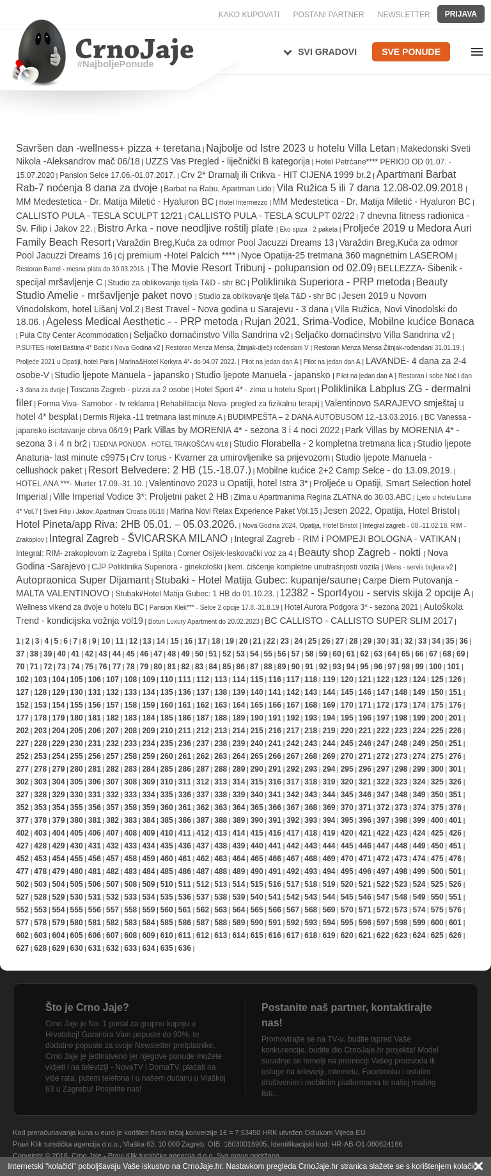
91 (309, 666)
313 (220, 781)
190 (257, 717)
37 (20, 653)
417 (292, 833)
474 (418, 858)
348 (400, 794)
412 (202, 833)
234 (148, 743)
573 (400, 909)
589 (238, 922)
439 (238, 845)
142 (292, 692)
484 (148, 871)
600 (437, 922)
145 (347, 692)
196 (365, 717)
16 (188, 641)
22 (271, 641)
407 (112, 833)
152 (22, 705)
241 (275, 743)
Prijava (461, 14)
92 (323, 666)
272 (383, 756)
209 (148, 730)
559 (148, 909)
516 (275, 884)
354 (58, 807)
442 (292, 845)
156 (94, 705)
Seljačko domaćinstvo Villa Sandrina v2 (212, 335)
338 (220, 794)
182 (112, 717)
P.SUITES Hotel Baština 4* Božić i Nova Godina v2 (88, 347)
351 (455, 794)
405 (76, 833)
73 (62, 666)
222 (383, 730)
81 (172, 666)
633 (130, 948)
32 (408, 641)
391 (275, 820)
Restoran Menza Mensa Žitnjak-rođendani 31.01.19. (388, 347)
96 (378, 666)
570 (347, 909)
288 (220, 769)
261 (184, 756)
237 (202, 743)
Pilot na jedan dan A (270, 361)
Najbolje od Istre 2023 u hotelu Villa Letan (300, 148)
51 (212, 653)
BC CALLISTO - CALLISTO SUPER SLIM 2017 (359, 621)
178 (40, 717)
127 (22, 692)
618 (310, 935)
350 (437, 794)
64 (391, 653)
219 (328, 730)
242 (292, 743)
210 (166, 730)
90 (296, 666)
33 (422, 641)
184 (148, 717)
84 (212, 666)
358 (130, 807)
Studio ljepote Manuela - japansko (123, 375)
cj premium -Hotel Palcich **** (176, 255)
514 (238, 884)
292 (292, 769)
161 (184, 705)
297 (383, 769)
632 (112, 948)
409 (148, 833)
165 (257, 705)
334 (148, 794)
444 (328, 845)
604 (58, 935)
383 (130, 820)
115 (257, 679)
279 (58, 769)
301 (455, 769)
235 (166, 743)
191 (275, 717)
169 (328, 705)
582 (112, 922)
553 (40, 909)
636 (184, 948)
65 (405, 653)
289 (238, 769)
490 (257, 871)
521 (365, 884)
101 (453, 666)
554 (58, 909)
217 (292, 730)
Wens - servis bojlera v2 (419, 567)
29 (367, 641)
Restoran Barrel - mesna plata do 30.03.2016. (81, 269)
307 (112, 781)
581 (94, 922)
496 (365, 871)
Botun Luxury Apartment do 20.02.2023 (204, 621)
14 (161, 641)
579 (58, 922)
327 (22, 794)
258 (130, 756)
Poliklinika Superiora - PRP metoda (331, 281)
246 (365, 743)
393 (310, 820)
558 (130, 909)
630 (76, 948)
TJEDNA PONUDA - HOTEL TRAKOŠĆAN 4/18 (160, 444)
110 (166, 679)
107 (112, 679)
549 (418, 897)
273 (400, 756)
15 (174, 641)
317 (292, 781)
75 (89, 666)
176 (455, 705)
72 (47, 666)
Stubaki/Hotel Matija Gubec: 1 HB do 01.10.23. (195, 593)
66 (419, 653)
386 (184, 820)
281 (94, 769)
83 (199, 666)
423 (400, 833)
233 (130, 743)
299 (418, 769)
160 (166, 705)
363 (220, 807)
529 (58, 897)
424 (418, 833)
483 (130, 871)
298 (400, 769)
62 (364, 653)
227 (22, 743)
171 (365, 705)
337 (202, 794)
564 (238, 909)
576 (455, 909)
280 (76, 769)
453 (40, 858)
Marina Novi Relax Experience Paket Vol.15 (244, 511)
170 (347, 705)
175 (437, 705)
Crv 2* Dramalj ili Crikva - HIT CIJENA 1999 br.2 (276, 175)
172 (383, 705)
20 (243, 641)
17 (202, 641)
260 (166, 756)
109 (148, 679)
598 (400, 922)
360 (166, 807)
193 (310, 717)
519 (328, 884)
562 (202, 909)
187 (202, 717)
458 (130, 858)
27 (340, 641)
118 (310, 679)
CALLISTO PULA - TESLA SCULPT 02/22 (271, 216)
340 (257, 794)
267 (292, 756)
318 (310, 781)
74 (75, 666)
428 (40, 845)
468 (310, 858)
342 (292, 794)
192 (292, 717)
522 (383, 884)
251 (455, 743)
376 (455, 807)
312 (202, 781)
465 (257, 858)
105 (76, 679)
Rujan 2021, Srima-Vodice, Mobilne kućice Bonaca (359, 321)
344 (328, 794)
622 (383, 935)
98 (405, 666)
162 (202, 705)
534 (148, 897)
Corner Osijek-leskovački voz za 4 (235, 553)
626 (455, 935)
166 (275, 705)
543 (310, 897)
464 (238, 858)
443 (310, 845)
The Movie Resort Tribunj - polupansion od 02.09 (261, 267)
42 (89, 653)
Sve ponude (411, 52)
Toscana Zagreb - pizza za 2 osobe (130, 389)
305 (76, 781)
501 (455, 871)
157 (112, 705)
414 (238, 833)
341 (275, 794)
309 (148, 781)
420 (347, 833)
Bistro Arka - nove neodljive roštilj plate (187, 228)
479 (58, 871)
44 (117, 653)
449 (418, 845)
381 (94, 820)
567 (292, 909)
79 (144, 666)
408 (130, 833)
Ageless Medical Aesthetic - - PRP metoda (143, 321)
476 (455, 858)
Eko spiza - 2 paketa (308, 229)
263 (220, 756)
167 (292, 705)
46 (144, 653)
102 (22, 679)
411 (184, 833)
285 (166, 769)
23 (285, 641)
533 (130, 897)
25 (312, 641)
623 (400, 935)
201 (455, 717)
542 (292, 897)
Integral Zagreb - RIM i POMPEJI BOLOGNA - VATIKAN (345, 539)
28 (353, 641)
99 (419, 666)
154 (58, 705)
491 (275, 871)
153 (40, 705)
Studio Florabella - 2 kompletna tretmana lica (323, 443)
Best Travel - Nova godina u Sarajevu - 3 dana (238, 309)
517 (292, 884)
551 (455, 897)
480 (76, 871)
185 (166, 717)
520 (347, 884)
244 (328, 743)
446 (365, 845)
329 (58, 794)
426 (455, 833)
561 (184, 909)
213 (220, 730)
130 (76, 692)
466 (275, 858)
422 (383, 833)
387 (202, 820)
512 (202, 884)
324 (418, 781)
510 (166, 884)
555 (76, 909)
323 (400, 781)
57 (296, 653)
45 (130, 653)
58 (309, 653)
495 (347, 871)
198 (400, 717)
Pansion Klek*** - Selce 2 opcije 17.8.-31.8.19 (215, 607)
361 (184, 807)
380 (76, 820)
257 (112, 756)
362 (202, 807)
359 (148, 807)
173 (400, 705)
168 (310, 705)
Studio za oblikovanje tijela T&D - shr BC (177, 282)
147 (383, 692)
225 (437, 730)
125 (437, 679)
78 (130, 666)
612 (202, 935)
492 (292, 871)
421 (365, 833)
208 (130, 730)
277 (22, 769)
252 (22, 756)
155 (76, 705)
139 (238, 692)
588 (220, 922)
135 (166, 692)
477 (22, 871)
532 (112, 897)
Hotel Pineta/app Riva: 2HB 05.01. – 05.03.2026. (126, 524)
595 (347, 922)
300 (437, 769)
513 (220, 884)
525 (437, 884)
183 (130, 717)
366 (275, 807)
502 (22, 884)
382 (112, 820)
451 (455, 845)
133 (130, 692)
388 (220, 820)
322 (383, 781)
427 (22, 845)
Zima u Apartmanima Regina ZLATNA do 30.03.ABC (323, 497)
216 (275, 730)
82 (185, 666)
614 (238, 935)
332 (112, 794)
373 (400, 807)
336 (184, 794)
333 (130, 794)
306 (94, 781)
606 (94, 935)
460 (166, 858)
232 (112, 743)
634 (148, 948)
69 (460, 653)
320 (347, 781)
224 (418, 730)
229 (58, 743)
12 (133, 641)
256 (94, 756)
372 (383, 807)
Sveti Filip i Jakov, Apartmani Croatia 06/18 (104, 511)
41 (75, 653)
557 (112, 909)
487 (202, 871)
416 (275, 833)
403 (40, 833)
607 (112, 935)
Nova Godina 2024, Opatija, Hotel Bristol (299, 525)
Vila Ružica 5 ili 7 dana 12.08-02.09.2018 (371, 187)
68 (446, 653)
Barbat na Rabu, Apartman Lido (217, 188)
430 (76, 845)
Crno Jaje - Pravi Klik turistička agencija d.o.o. (143, 1155)
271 (365, 756)
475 (437, 858)
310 (166, 781)
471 (365, 858)
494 (328, 871)
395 (347, 820)
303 (40, 781)
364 (238, 807)
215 (257, 730)
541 (275, 897)
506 (94, 884)
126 (455, 679)
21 (257, 641)
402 (22, 833)
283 (130, 769)
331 (94, 794)
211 (184, 730)
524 (418, 884)
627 (22, 948)
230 (76, 743)
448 (400, 845)
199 (418, 717)
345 (347, 794)
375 (437, 807)
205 (76, 730)
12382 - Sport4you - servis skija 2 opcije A (375, 592)
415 (257, 833)
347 (383, 794)
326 (455, 781)
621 (365, 935)
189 (238, 717)
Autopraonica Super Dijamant (83, 580)
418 (310, 833)
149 (418, 692)
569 (328, 909)
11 (119, 641)
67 (433, 653)
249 (418, 743)
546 (365, 897)
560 (166, 909)
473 (400, 858)
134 (148, 692)
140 (257, 692)
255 (76, 756)
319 (328, 781)
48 (172, 653)
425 (437, 833)
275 (437, 756)
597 (383, 922)
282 (112, 769)
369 (328, 807)
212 (202, 730)
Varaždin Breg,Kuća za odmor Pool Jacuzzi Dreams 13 (225, 242)
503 (40, 884)
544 (328, 897)
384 (148, 820)
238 (220, 743)
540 (257, 897)
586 (184, 922)
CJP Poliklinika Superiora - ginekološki (157, 566)
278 (40, 769)
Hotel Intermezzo (243, 202)
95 (364, 666)
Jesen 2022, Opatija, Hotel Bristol (389, 510)
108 (130, 679)
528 (40, 897)
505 (76, 884)
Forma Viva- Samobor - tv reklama (97, 403)
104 (58, 679)
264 (238, 756)
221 (365, 730)
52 (226, 653)
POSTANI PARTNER (328, 14)
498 (400, 871)
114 (238, 679)
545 (347, 897)
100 (435, 666)
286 (184, 769)
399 (418, 820)
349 (418, 794)
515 (257, 884)
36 (464, 641)
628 (40, 948)
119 (328, 679)
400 (437, 820)
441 (275, 845)
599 (418, 922)
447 (383, 845)
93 (336, 666)
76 (102, 666)
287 (202, 769)
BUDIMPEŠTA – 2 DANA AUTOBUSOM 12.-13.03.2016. (323, 417)
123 (400, 679)
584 (148, 922)
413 (220, 833)
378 (40, 820)
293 (310, 769)
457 (112, 858)
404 (58, 833)
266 (275, 756)
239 (238, 743)
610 (166, 935)
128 (40, 692)
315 (257, 781)
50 (199, 653)
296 (365, 769)
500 (437, 871)
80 (157, 666)
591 (275, 922)
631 (94, 948)
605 (76, 935)
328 (40, 794)
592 (292, 922)
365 (257, 807)
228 (40, 743)
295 (347, 769)
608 (130, 935)
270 (347, 756)
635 (166, 948)
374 (418, 807)
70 (20, 666)
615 (257, 935)
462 (202, 858)
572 (383, 909)
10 (106, 641)
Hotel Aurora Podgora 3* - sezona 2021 (351, 607)
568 (310, 909)
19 (230, 641)
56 (281, 653)
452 (22, 858)
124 (418, 679)
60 (336, 653)
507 (112, 884)
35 (450, 641)
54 (254, 653)
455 (76, 858)
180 (76, 717)
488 (220, 871)
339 (238, 794)
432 (112, 845)
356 (94, 807)
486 (184, 871)
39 (47, 653)
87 (254, 666)
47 (157, 653)
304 (58, 781)
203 (40, 730)
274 (418, 756)
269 (328, 756)
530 (76, 897)
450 (437, 845)
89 (281, 666)
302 (22, 781)
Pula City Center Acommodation (73, 335)
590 (257, 922)
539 (238, 897)
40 (62, 653)
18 (216, 641)
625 (437, 935)
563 (220, 909)
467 (292, 858)
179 (58, 717)
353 (40, 807)
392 (292, 820)
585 (166, 922)
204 (58, 730)
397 (383, 820)
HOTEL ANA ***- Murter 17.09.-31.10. (80, 483)
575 (437, 909)
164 (238, 705)
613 (220, 935)
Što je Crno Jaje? (87, 1007)
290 (257, 769)
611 (184, 935)
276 (455, 756)
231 (94, 743)
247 (383, 743)
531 (94, 897)
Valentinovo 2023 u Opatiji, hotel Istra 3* (228, 483)
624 (418, 935)
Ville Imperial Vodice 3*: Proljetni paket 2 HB (140, 496)
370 (347, 807)
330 (76, 794)
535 (166, 897)
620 (347, 935)
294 (328, 769)
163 (220, 705)
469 (328, 858)
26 (326, 641)
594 (328, 922)
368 (310, 807)
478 (40, 871)
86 (241, 666)
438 (220, 845)
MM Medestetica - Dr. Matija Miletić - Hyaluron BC (115, 201)
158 (130, 705)
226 (455, 730)
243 (310, 743)
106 (94, 679)
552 (22, 909)
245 (347, 743)
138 (220, 692)
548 (400, 897)
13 (147, 641)
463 (220, 858)
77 (117, 666)
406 (94, 833)
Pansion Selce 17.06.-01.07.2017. (118, 175)
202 (22, 730)
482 (112, 871)
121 (365, 679)
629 (58, 948)
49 (185, 653)
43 (102, 653)
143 (310, 692)
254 (58, 756)
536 (184, 897)
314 (238, 781)
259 (148, 756)
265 (257, 756)
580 (76, 922)
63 (378, 653)
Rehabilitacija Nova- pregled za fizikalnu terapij (240, 403)
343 (310, 794)
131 (94, 692)
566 (275, 909)
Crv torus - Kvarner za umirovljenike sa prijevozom (230, 457)
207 (112, 730)
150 (437, 692)
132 (112, 692)
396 (365, 820)
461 (184, 858)
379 (58, 820)
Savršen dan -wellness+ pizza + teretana (108, 148)
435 (166, 845)
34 (436, 641)
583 (130, 922)
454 (58, 858)
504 (58, 884)
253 (40, 756)
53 (241, 653)
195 (347, 717)
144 (328, 692)
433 (130, 845)
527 (22, 897)
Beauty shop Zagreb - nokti (361, 552)
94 (351, 666)
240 (257, 743)
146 (365, 692)
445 (347, 845)
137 (202, 692)
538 (220, 897)
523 (400, 884)
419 (328, 833)
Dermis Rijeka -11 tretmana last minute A (152, 417)
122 (383, 679)
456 (94, 858)
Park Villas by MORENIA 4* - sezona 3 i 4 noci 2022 (237, 430)
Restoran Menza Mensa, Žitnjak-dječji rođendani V (237, 347)
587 (202, 922)
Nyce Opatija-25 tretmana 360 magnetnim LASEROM (347, 255)
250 (437, 743)
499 (418, 871)
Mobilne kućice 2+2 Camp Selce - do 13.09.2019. (354, 470)
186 (184, 717)
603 (40, 935)
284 (148, 769)
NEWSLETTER (404, 14)
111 (184, 679)
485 (166, 871)
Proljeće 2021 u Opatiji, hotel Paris (65, 361)
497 (383, 871)
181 (94, 717)
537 (202, 897)
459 (148, 858)
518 (310, 884)
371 (365, 807)
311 (184, 781)
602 (22, 935)
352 (22, 807)
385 (166, 820)
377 (22, 820)
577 (22, 922)
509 (148, 884)
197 (383, 717)
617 (292, 935)
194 (328, 717)
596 (365, 922)
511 (184, 884)
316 (275, 781)
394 (328, 820)
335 (166, 794)
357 (112, 807)
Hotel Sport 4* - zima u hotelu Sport (256, 389)
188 (220, 717)
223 (400, 730)
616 (275, 935)
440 (257, 845)
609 (148, 935)
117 (292, 679)
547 (383, 897)
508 (130, 884)
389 (238, 820)
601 (455, 922)
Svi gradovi (327, 52)
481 (94, 871)
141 (275, 692)
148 (400, 692)
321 (365, 781)
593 (310, 922)
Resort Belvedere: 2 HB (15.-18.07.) (169, 470)
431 (94, 845)
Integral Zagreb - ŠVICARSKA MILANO (140, 538)
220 (347, 730)
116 (275, 679)
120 (347, 679)
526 (455, 884)
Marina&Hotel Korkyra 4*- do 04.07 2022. (178, 361)
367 (292, 807)
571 (365, 909)
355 (76, 807)
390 (257, 820)
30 (381, 641)
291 (275, 769)
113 (220, 679)
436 (184, 845)
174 (418, 705)
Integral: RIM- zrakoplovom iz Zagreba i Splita (95, 553)
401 (455, 820)
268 (310, 756)
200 (437, 717)
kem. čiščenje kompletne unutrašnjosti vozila (305, 566)
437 (202, 845)
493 (310, 871)
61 (351, 653)
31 (395, 641)
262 (202, 756)
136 (184, 692)
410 (166, 833)
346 (365, 794)
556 (94, 909)
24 (298, 641)
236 (184, 743)
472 (383, 858)
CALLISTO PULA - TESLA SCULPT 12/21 (99, 216)
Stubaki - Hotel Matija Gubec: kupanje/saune (256, 580)
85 (226, 666)
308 (130, 781)
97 (391, 666)
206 (94, 730)
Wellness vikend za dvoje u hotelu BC (80, 607)
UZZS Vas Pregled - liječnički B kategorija (227, 161)
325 (437, 781)
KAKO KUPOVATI (249, 14)
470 (347, 858)
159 (148, 705)
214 (238, 730)
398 (400, 820)
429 (58, 845)
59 (323, 653)
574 (418, 909)
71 (34, 666)
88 (268, 666)
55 (268, 653)
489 (238, 871)
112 (202, 679)
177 (22, 717)
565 (257, 909)
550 (437, 897)
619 (328, 935)
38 (34, 653)
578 (40, 922)
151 (455, 692)
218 (310, 730)
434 (148, 845)
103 (40, 679)
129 (58, 692)
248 (400, 743)
